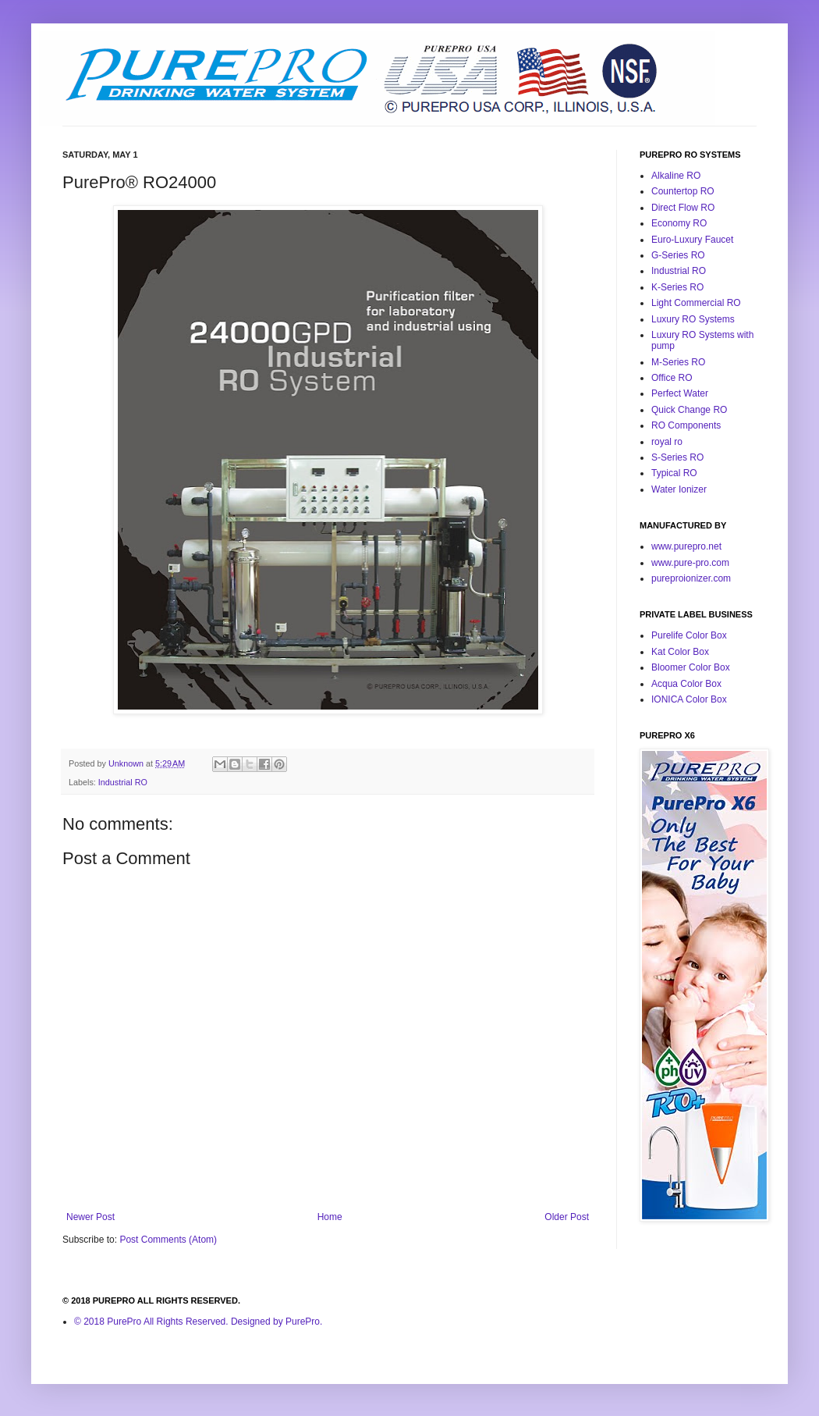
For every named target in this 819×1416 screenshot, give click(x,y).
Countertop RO (682, 191)
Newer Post (90, 1216)
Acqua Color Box (686, 683)
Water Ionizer (679, 489)
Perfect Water (679, 393)
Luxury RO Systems (693, 319)
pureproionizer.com (691, 578)
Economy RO (679, 223)
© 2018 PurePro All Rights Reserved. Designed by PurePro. (198, 1321)
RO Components (686, 425)
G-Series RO (678, 255)
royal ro (666, 441)
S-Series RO (677, 457)
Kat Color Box (680, 651)
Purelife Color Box (689, 635)
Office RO (671, 377)
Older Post (566, 1216)
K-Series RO (677, 287)
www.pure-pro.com (690, 562)
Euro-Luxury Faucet (692, 239)
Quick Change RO (689, 409)
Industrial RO (122, 782)
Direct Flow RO (682, 207)
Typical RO (674, 473)
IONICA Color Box (689, 699)
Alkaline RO (675, 175)
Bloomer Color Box (690, 667)
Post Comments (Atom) (168, 1239)
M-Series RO (678, 362)
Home (329, 1216)
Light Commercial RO (696, 302)
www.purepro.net (686, 546)
